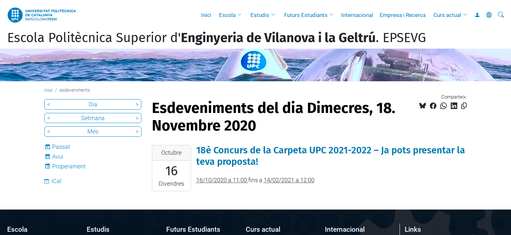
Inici (206, 15)
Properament (69, 166)
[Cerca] (501, 15)
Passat (61, 146)
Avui (57, 156)
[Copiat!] (464, 106)
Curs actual (447, 15)
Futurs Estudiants (306, 15)
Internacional (357, 15)
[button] (241, 15)
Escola (227, 15)
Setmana (93, 118)
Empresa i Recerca (403, 15)
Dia (93, 104)
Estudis (260, 15)
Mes (92, 131)
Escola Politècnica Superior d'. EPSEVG (216, 38)
